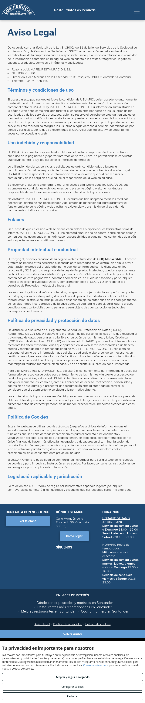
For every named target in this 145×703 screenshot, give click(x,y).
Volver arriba (72, 634)
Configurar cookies (73, 686)
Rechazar (72, 696)
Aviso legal (42, 624)
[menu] (137, 12)
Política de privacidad (67, 624)
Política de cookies (98, 624)
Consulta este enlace (95, 665)
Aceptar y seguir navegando (72, 677)
